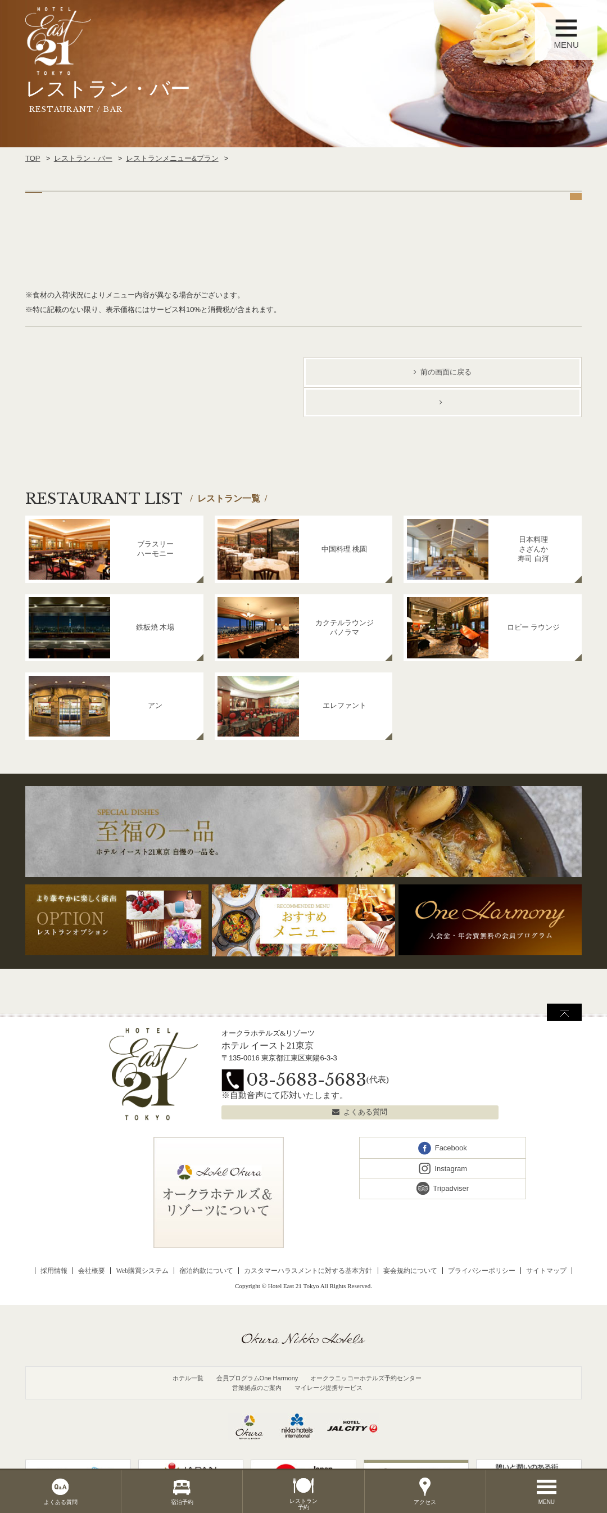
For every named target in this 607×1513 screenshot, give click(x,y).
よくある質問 (365, 1112)
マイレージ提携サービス (329, 1387)
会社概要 (91, 1270)
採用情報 (53, 1270)
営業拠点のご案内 (257, 1387)
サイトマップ (546, 1270)
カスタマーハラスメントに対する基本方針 (308, 1270)
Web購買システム (142, 1270)
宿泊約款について (206, 1270)
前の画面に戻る (446, 372)
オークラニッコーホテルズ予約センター (366, 1378)
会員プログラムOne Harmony (257, 1378)
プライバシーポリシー (481, 1270)
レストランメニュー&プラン (172, 158)
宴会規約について (410, 1270)
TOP (32, 158)
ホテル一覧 (188, 1378)
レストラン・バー (83, 158)
